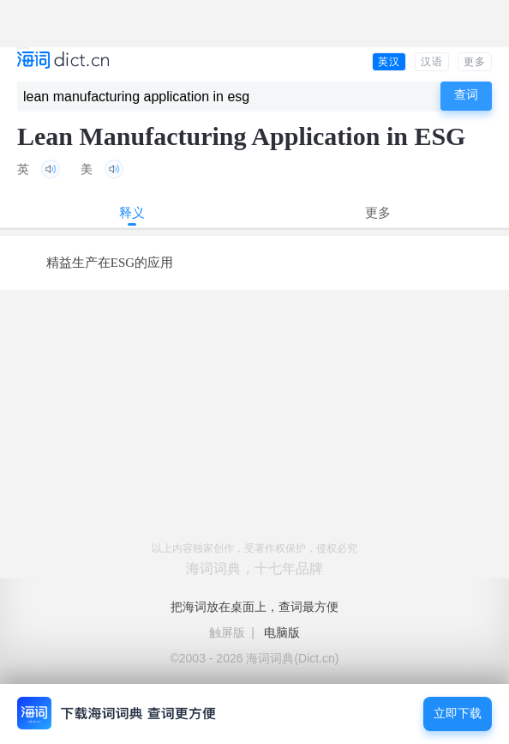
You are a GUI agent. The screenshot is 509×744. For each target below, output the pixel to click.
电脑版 (282, 632)
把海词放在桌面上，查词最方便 (254, 607)
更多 (475, 62)
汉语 (432, 62)
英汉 (389, 62)
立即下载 (458, 713)
